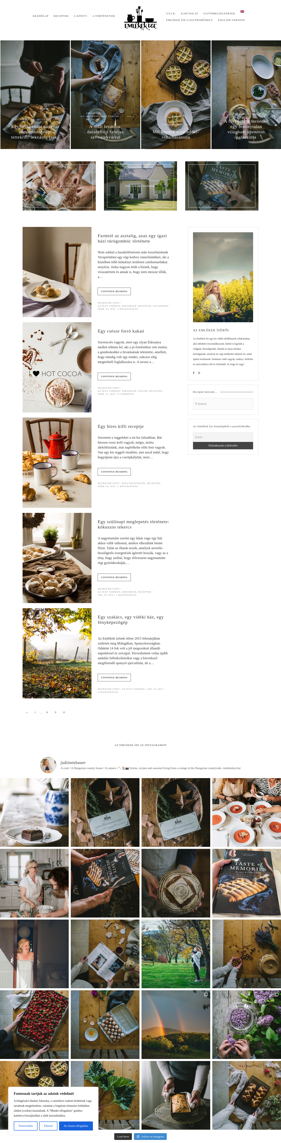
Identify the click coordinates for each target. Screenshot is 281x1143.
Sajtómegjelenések (219, 13)
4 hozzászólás (108, 692)
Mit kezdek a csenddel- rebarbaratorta (176, 134)
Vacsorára (160, 306)
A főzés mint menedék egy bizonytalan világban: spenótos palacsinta (246, 129)
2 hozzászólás (128, 309)
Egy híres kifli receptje (121, 426)
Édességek (27, 119)
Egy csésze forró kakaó (121, 331)
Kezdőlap (41, 15)
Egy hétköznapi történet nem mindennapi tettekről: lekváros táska (35, 132)
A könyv (80, 15)
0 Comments (126, 394)
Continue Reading (114, 291)
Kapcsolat (189, 13)
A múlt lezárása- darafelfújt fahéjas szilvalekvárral (105, 132)
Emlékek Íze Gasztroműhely (189, 20)
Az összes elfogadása (76, 1125)
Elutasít (48, 1125)
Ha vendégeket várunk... (103, 116)
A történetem (103, 15)
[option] (35, 94)
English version (231, 20)
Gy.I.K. (171, 13)
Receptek (61, 15)
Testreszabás (25, 1125)
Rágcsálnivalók (133, 483)
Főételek (238, 114)
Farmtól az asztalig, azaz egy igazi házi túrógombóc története (132, 238)
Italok (143, 391)
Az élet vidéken (109, 306)
